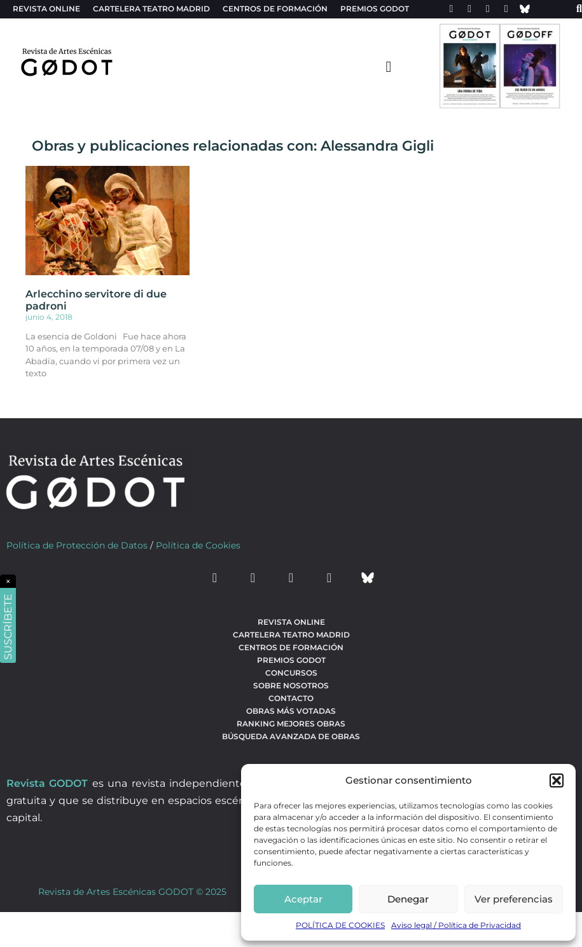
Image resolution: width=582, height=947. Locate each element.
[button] (556, 780)
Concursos (291, 673)
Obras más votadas (291, 711)
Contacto (291, 698)
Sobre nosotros (291, 685)
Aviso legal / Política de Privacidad (456, 925)
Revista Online (46, 8)
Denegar (408, 899)
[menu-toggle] (388, 66)
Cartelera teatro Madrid (151, 8)
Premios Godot (374, 8)
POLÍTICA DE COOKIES (340, 925)
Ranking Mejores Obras (291, 723)
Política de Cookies (198, 545)
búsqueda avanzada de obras (291, 736)
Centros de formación (275, 8)
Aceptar (303, 899)
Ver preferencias (514, 899)
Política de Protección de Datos (77, 545)
